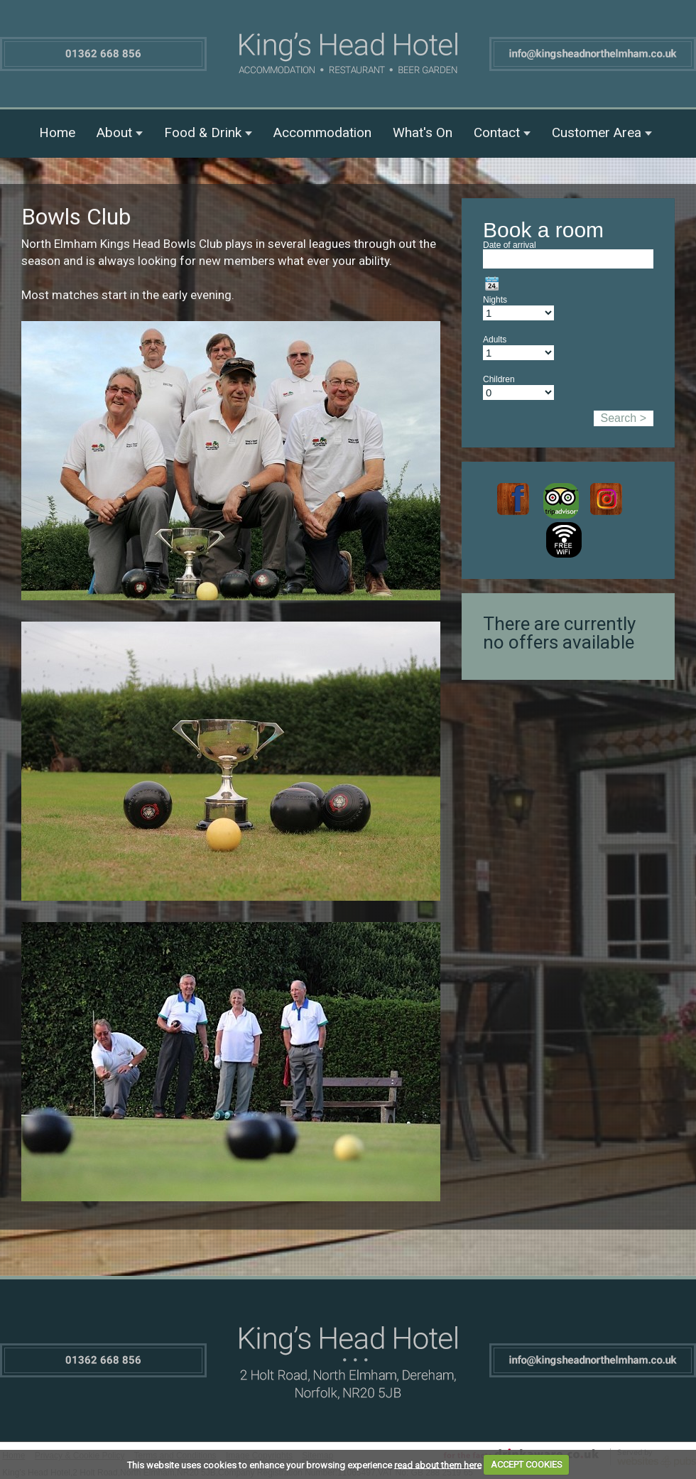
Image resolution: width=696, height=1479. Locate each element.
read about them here (438, 1464)
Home (57, 132)
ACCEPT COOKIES (526, 1464)
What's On (422, 132)
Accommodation (322, 132)
